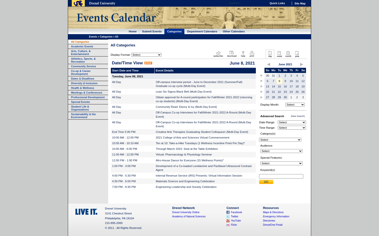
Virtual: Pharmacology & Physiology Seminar (184, 154)
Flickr (234, 224)
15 (279, 86)
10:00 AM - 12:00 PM (125, 137)
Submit (266, 182)
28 (273, 97)
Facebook (236, 212)
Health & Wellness (82, 87)
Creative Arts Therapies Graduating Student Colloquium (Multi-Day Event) (202, 131)
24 (291, 91)
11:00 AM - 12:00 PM (125, 154)
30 (267, 75)
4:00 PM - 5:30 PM (124, 175)
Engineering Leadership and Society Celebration (186, 186)
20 (267, 91)
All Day (116, 82)
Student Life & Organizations (80, 108)
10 (291, 81)
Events (93, 36)
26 (303, 91)
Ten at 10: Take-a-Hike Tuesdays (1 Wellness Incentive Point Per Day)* (200, 143)
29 (279, 97)
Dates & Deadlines (82, 78)
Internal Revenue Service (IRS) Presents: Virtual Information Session (199, 175)
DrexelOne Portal (272, 224)
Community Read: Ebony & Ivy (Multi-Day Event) (186, 106)
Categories (174, 31)
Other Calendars (234, 31)
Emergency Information (276, 216)
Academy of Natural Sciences (189, 216)
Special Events (80, 101)
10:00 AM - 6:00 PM (124, 148)
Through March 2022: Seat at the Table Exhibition (187, 148)
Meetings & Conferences (86, 92)
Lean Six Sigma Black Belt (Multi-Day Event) (184, 91)
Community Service (83, 66)
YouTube (236, 220)
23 (285, 91)
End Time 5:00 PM (123, 131)
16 (285, 86)
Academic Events (82, 46)
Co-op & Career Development (81, 72)
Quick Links (277, 3)
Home (133, 31)
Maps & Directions (273, 212)
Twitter (234, 216)
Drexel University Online (186, 212)
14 (273, 86)
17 (291, 86)
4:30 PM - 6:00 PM (124, 181)
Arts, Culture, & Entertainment (81, 53)
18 (297, 86)
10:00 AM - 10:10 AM (125, 143)
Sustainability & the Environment (83, 116)
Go (261, 3)
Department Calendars (202, 31)
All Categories (80, 41)
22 (279, 91)
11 (297, 81)
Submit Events (152, 31)
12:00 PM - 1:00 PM (124, 160)
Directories (269, 220)
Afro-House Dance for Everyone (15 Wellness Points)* (190, 160)
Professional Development (88, 97)
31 (273, 75)
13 (267, 86)
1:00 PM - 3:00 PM (124, 166)
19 (303, 86)
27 (267, 97)
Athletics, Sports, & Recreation (83, 60)
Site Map (300, 3)
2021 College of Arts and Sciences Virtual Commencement (192, 137)
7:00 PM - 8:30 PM (124, 186)
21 (273, 91)
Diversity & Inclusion (84, 83)
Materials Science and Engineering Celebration (185, 181)
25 (297, 91)
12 (303, 81)
